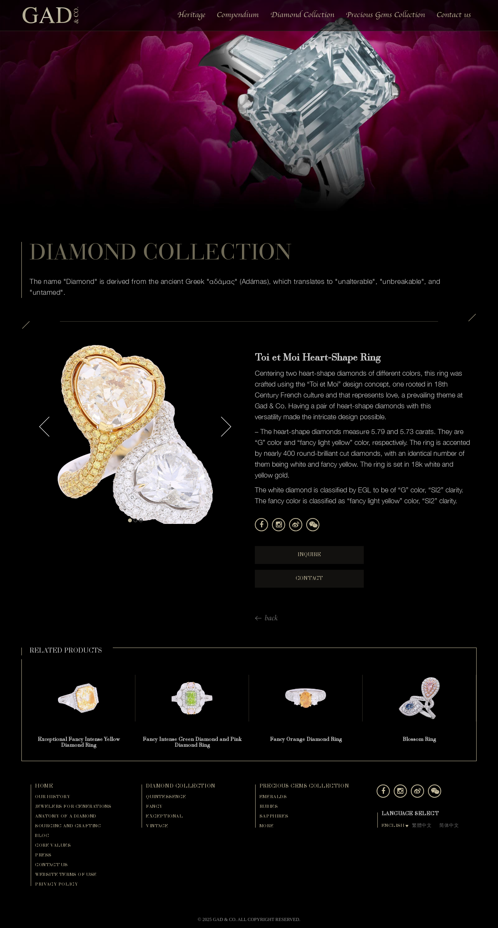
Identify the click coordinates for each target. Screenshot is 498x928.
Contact (309, 578)
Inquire (309, 555)
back (271, 619)
